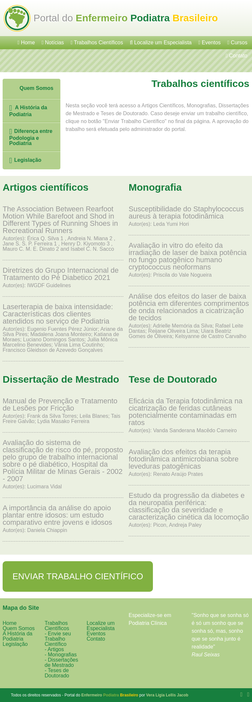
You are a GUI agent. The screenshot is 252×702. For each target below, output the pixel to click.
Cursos (237, 42)
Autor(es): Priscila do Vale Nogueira (189, 260)
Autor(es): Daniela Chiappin (63, 518)
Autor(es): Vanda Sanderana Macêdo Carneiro (189, 415)
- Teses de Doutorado (57, 673)
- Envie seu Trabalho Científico (58, 639)
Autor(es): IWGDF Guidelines (63, 277)
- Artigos (54, 649)
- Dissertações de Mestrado (61, 662)
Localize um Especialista (161, 42)
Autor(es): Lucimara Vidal (63, 464)
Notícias (53, 42)
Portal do (125, 17)
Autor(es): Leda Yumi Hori (189, 216)
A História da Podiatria (28, 110)
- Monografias (61, 654)
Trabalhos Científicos (97, 42)
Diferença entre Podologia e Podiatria (30, 137)
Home (26, 42)
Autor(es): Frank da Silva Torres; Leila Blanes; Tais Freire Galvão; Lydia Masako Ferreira (63, 410)
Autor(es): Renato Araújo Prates (189, 462)
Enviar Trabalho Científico (77, 576)
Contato (236, 55)
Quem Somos (30, 89)
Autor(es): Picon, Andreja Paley (189, 510)
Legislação (25, 160)
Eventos (209, 42)
